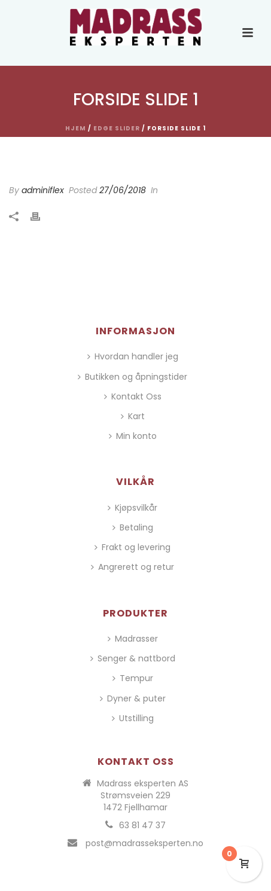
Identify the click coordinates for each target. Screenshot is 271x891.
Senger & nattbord (132, 658)
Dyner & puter (133, 698)
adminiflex (43, 190)
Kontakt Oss (133, 396)
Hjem (75, 128)
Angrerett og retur (132, 567)
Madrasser (133, 639)
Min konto (133, 436)
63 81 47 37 (142, 825)
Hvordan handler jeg (132, 356)
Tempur (132, 678)
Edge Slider (116, 128)
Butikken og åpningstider (132, 377)
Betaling (132, 527)
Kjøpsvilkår (132, 508)
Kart (133, 416)
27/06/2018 (122, 190)
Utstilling (133, 718)
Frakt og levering (132, 547)
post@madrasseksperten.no (144, 843)
